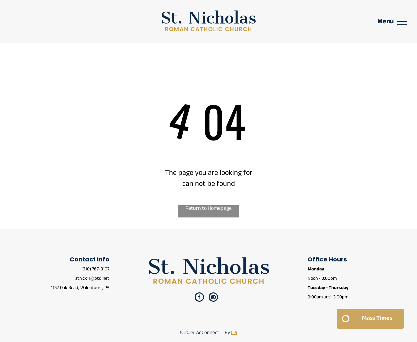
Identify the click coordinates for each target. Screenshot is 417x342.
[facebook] (199, 297)
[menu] (402, 21)
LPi (234, 333)
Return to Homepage (208, 209)
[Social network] (213, 297)
